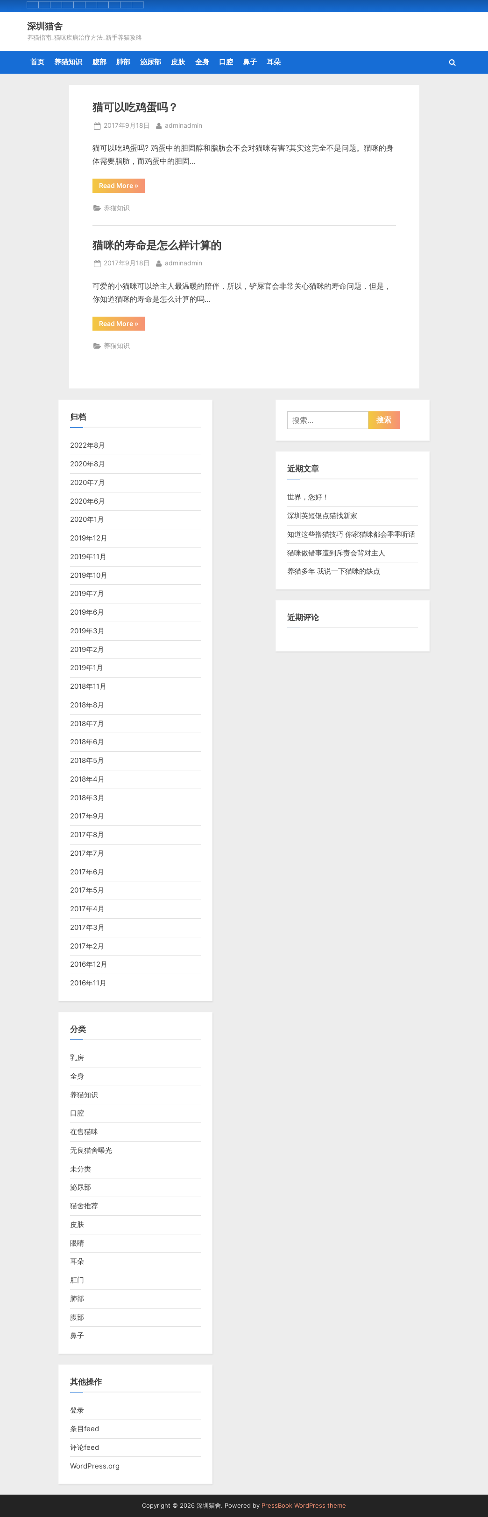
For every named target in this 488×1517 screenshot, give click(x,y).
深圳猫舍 (45, 26)
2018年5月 (87, 760)
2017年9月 (87, 815)
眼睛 (77, 1243)
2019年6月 (87, 612)
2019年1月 (86, 667)
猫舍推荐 (84, 1205)
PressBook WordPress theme (304, 1505)
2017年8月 (87, 834)
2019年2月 (87, 649)
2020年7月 (87, 482)
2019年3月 (87, 630)
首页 (37, 61)
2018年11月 (88, 686)
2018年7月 (87, 723)
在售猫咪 (84, 1131)
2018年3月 (87, 797)
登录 (77, 1410)
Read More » (122, 187)
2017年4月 (87, 908)
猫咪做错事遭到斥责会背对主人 (336, 552)
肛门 (77, 1279)
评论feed (84, 1447)
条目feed (84, 1428)
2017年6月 (87, 871)
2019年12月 (88, 537)
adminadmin (183, 124)
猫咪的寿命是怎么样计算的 (156, 244)
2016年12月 (88, 964)
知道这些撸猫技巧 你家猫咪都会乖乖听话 (351, 534)
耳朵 (274, 61)
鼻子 (250, 61)
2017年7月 (87, 853)
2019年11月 (88, 556)
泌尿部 (150, 61)
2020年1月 (87, 519)
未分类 (80, 1168)
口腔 (226, 61)
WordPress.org (95, 1466)
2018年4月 (87, 779)
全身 (202, 61)
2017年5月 (87, 890)
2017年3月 (87, 927)
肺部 (123, 61)
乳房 (77, 1057)
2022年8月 (87, 445)
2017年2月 (87, 946)
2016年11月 (88, 982)
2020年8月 (87, 463)
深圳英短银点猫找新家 (322, 515)
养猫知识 (68, 61)
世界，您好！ (308, 496)
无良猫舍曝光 (91, 1150)
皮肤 (178, 61)
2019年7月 (87, 593)
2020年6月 (87, 501)
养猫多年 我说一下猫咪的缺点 (333, 571)
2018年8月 (87, 704)
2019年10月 (88, 575)
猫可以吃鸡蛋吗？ (135, 106)
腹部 (99, 61)
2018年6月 (87, 741)
